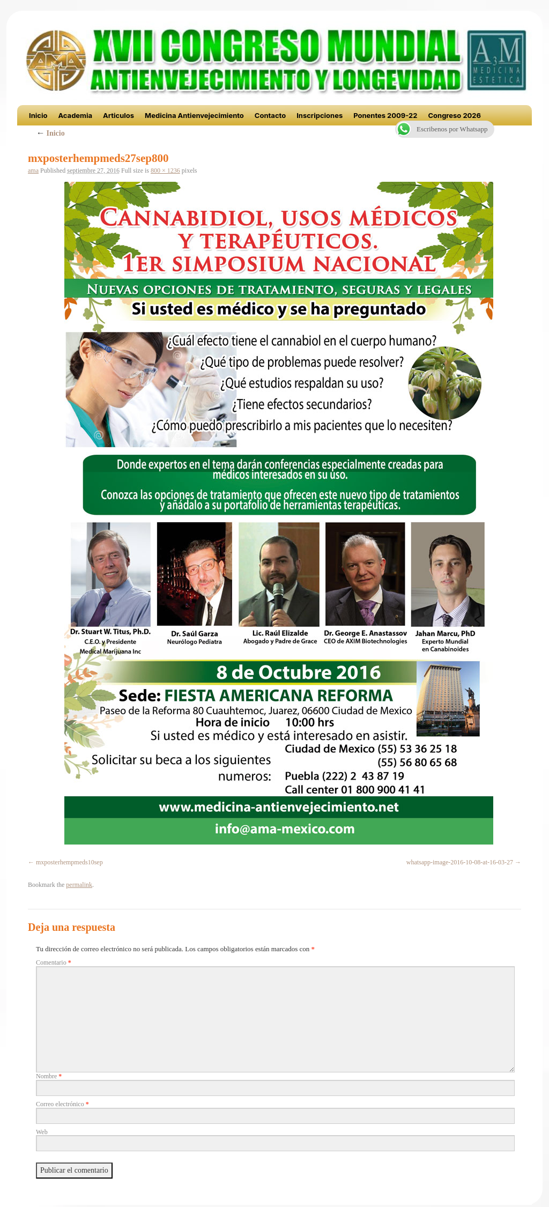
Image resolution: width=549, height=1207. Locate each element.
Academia (75, 115)
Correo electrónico (62, 1104)
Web (42, 1132)
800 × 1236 (165, 170)
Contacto (270, 115)
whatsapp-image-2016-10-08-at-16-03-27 (459, 862)
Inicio (38, 115)
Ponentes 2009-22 (385, 115)
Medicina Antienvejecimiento (194, 115)
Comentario (53, 962)
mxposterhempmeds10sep (69, 862)
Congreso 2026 (454, 115)
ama (33, 170)
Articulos (118, 115)
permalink (79, 884)
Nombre (49, 1076)
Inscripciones (319, 115)
